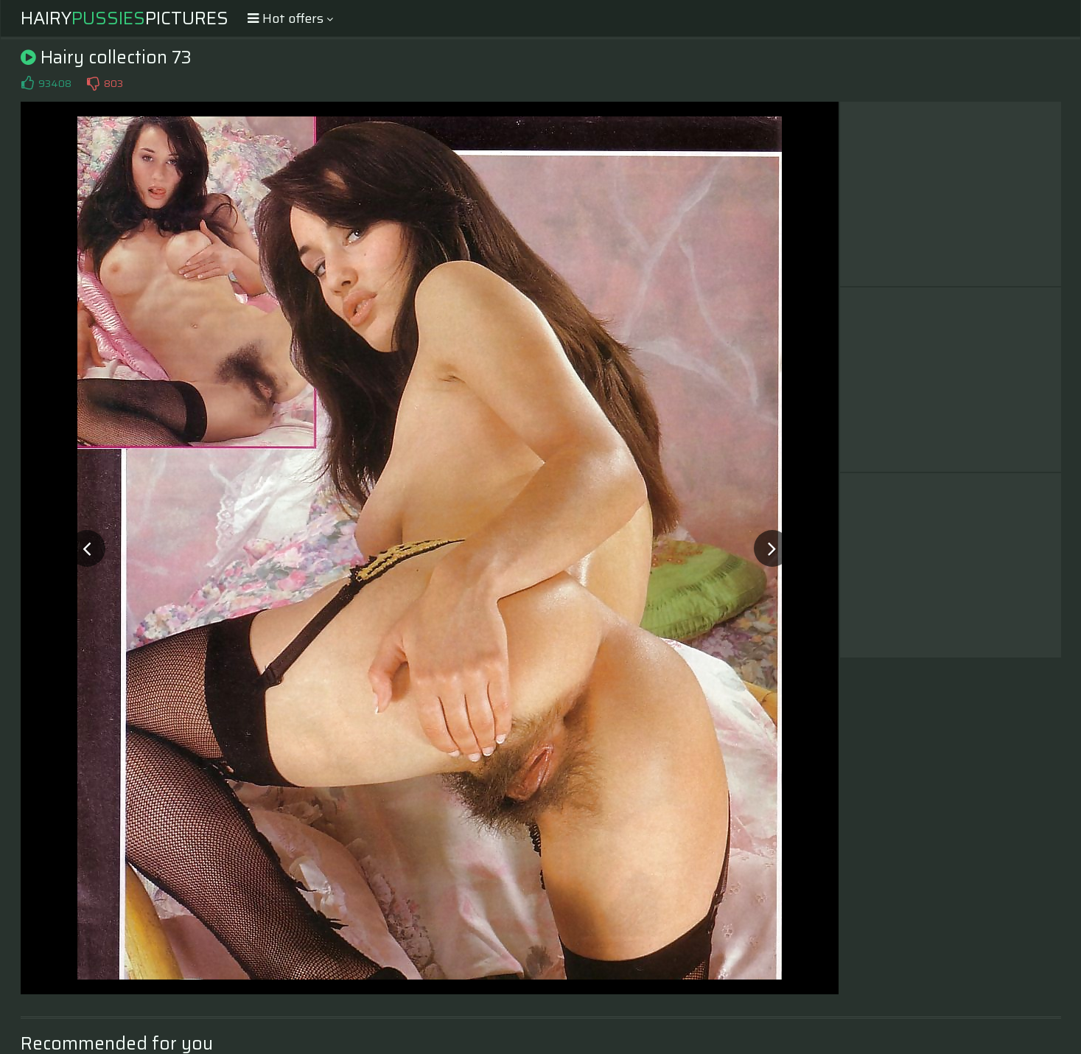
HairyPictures (124, 18)
